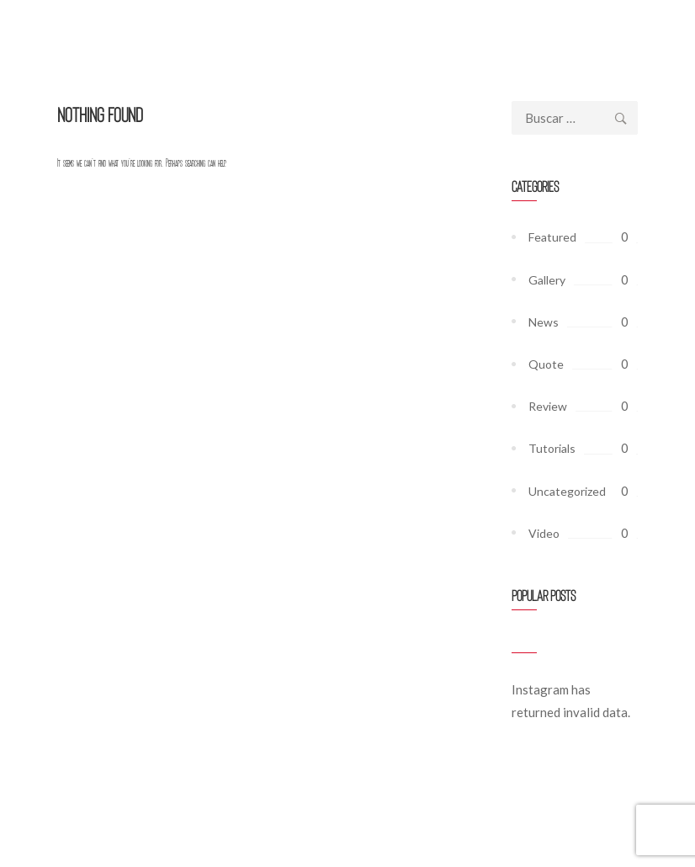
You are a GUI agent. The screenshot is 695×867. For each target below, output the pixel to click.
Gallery (546, 280)
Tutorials (552, 448)
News (543, 322)
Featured (552, 237)
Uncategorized (567, 491)
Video (544, 533)
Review (547, 406)
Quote (546, 364)
